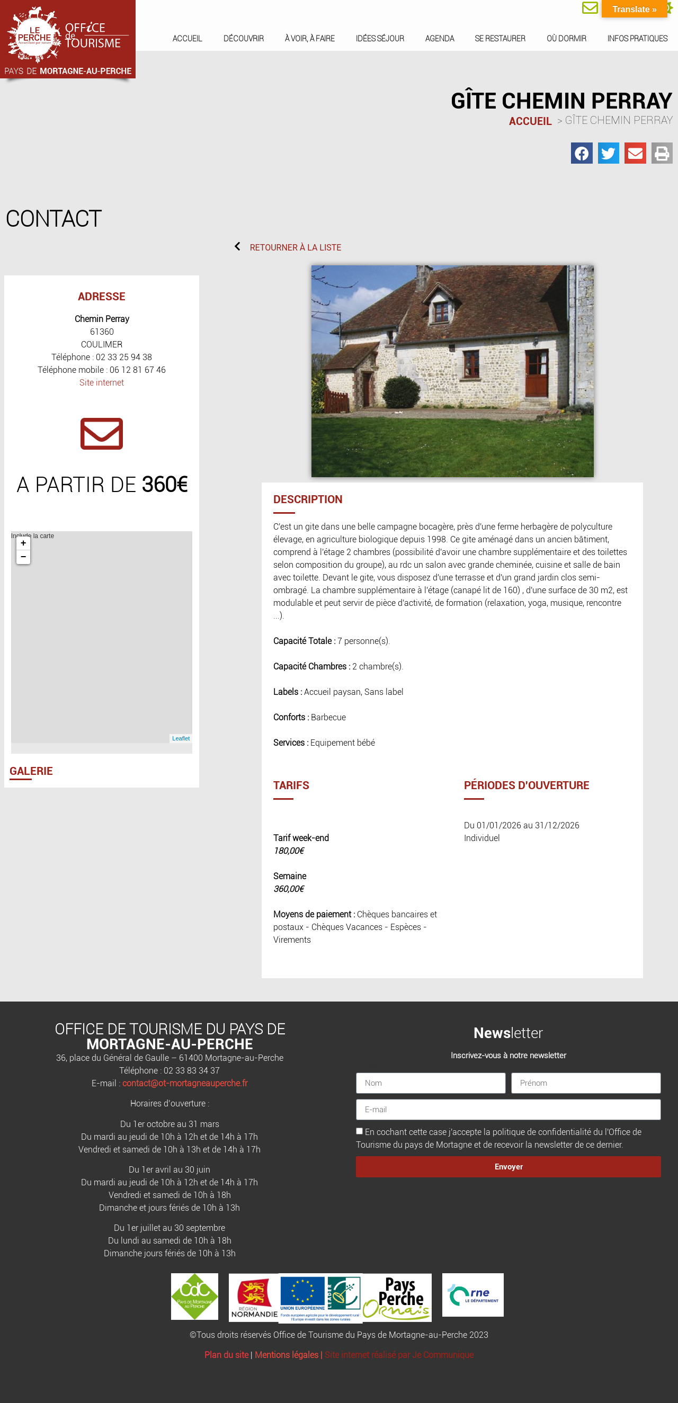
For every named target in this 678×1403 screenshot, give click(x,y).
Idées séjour (380, 38)
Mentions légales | (290, 1355)
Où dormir (566, 38)
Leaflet (181, 738)
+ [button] (23, 543)
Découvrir (244, 38)
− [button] (23, 557)
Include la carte (100, 637)
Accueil (187, 38)
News (492, 1033)
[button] (582, 153)
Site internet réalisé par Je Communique (399, 1355)
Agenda (439, 38)
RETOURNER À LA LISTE (296, 248)
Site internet (101, 383)
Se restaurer (500, 38)
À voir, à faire (310, 38)
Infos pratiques (637, 38)
